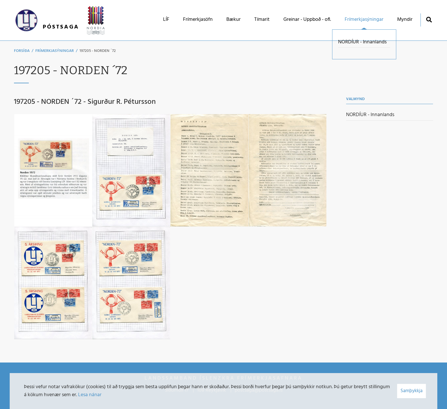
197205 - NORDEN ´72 (98, 51)
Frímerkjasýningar (54, 51)
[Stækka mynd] (53, 170)
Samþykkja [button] (411, 391)
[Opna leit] (428, 19)
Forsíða (22, 51)
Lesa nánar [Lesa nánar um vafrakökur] (89, 395)
